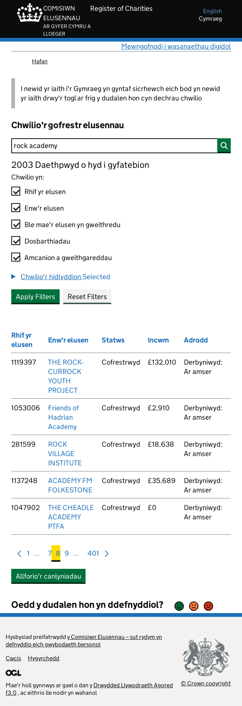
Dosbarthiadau (47, 241)
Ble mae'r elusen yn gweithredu (72, 224)
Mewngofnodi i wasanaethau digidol (176, 46)
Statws (113, 340)
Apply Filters (35, 296)
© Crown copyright (206, 683)
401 (93, 555)
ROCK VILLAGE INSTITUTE (65, 453)
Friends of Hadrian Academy (63, 417)
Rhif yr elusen (45, 191)
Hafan (40, 61)
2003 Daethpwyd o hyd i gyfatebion (80, 164)
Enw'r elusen (44, 208)
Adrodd (196, 340)
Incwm (158, 340)
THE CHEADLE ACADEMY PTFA (71, 517)
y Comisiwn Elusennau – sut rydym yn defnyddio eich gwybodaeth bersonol (84, 640)
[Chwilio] (121, 145)
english (212, 11)
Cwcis (13, 658)
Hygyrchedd (43, 658)
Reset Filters (87, 296)
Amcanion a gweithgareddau (68, 257)
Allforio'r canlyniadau (48, 576)
